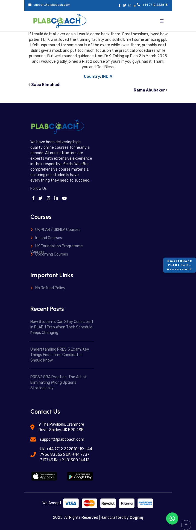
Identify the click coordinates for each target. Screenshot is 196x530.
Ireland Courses (48, 238)
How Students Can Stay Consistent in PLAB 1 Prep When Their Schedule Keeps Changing (61, 327)
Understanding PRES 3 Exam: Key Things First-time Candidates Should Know (59, 355)
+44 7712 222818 (155, 5)
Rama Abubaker (149, 90)
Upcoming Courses (51, 254)
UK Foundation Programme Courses (56, 249)
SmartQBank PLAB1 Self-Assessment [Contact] (179, 265)
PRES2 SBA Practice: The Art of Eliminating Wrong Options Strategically (58, 382)
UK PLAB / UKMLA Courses (57, 229)
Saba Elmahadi (45, 84)
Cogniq (136, 517)
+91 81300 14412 (74, 460)
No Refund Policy (50, 288)
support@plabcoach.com (52, 5)
